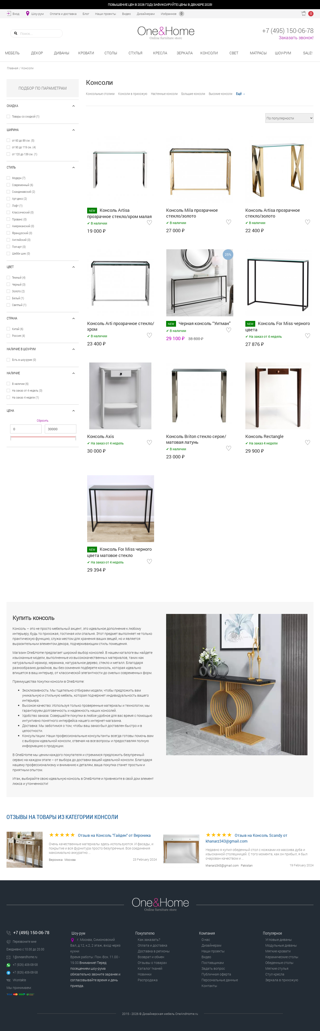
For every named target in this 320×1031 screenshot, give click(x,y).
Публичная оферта (216, 974)
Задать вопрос (213, 968)
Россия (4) (18, 335)
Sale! (307, 52)
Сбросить (42, 420)
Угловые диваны (278, 939)
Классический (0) (23, 212)
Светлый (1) (19, 305)
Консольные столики (100, 93)
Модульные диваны (281, 945)
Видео (206, 957)
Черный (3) (19, 284)
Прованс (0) (19, 219)
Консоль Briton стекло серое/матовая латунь (196, 439)
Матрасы (258, 52)
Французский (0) (22, 233)
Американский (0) (23, 226)
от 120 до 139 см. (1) (24, 154)
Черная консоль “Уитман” (205, 323)
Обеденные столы (279, 962)
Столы (110, 52)
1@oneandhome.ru (25, 957)
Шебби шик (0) (21, 253)
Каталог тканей (150, 968)
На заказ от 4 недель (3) (27, 390)
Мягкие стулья (276, 968)
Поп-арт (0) (19, 246)
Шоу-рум (283, 52)
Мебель (12, 52)
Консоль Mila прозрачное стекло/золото (192, 213)
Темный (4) (19, 277)
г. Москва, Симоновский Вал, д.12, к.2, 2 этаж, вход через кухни (95, 945)
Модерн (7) (19, 178)
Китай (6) (17, 329)
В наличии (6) (20, 383)
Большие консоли (193, 93)
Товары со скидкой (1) (25, 116)
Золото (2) (18, 291)
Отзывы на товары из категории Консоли (62, 817)
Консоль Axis (100, 436)
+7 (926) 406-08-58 (25, 964)
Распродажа (148, 980)
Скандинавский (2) (23, 191)
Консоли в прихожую (132, 93)
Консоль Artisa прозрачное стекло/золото (272, 213)
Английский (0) (21, 239)
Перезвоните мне (24, 941)
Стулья (135, 52)
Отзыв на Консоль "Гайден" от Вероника (114, 835)
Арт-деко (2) (19, 198)
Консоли (209, 52)
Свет (233, 52)
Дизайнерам (211, 945)
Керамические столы (281, 957)
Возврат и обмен (151, 957)
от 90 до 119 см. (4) (24, 147)
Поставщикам (213, 962)
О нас (206, 939)
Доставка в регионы (154, 951)
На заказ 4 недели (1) (25, 397)
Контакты (209, 985)
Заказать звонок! (296, 37)
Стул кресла (274, 974)
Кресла (160, 52)
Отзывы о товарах (152, 962)
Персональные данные (220, 980)
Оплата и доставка (152, 945)
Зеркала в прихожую (281, 980)
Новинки (144, 974)
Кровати (86, 52)
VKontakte (19, 980)
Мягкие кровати (278, 951)
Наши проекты (213, 951)
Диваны (61, 52)
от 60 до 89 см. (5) (23, 140)
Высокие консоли (220, 93)
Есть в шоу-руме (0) (24, 359)
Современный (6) (22, 185)
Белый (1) (18, 298)
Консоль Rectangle (264, 436)
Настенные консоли (164, 93)
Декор (37, 52)
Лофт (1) (17, 205)
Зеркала (185, 52)
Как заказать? (149, 939)
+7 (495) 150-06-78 (31, 932)
